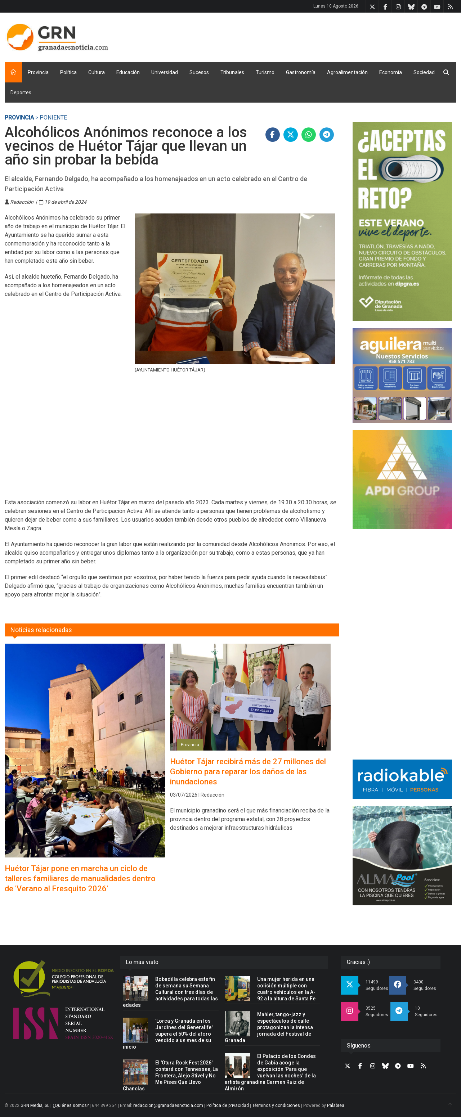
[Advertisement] (325, 36)
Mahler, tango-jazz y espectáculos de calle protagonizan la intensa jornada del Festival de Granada (269, 1027)
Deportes (20, 92)
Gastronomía (300, 72)
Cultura (96, 72)
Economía (390, 72)
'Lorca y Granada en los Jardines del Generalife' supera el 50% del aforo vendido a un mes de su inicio (167, 1034)
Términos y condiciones (276, 1105)
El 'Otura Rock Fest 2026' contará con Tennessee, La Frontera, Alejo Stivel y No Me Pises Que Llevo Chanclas (170, 1075)
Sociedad (424, 72)
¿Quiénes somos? (71, 1105)
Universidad (164, 72)
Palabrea (335, 1105)
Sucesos (199, 72)
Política (68, 72)
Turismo (265, 72)
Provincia (38, 72)
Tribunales (232, 72)
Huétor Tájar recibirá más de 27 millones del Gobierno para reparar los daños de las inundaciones (248, 771)
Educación (128, 72)
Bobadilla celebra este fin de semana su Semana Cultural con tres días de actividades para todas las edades (170, 992)
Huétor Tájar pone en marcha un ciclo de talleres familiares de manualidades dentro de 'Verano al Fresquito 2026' (80, 878)
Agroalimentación (347, 72)
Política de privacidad (227, 1105)
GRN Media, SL (35, 1105)
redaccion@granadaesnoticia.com (168, 1105)
